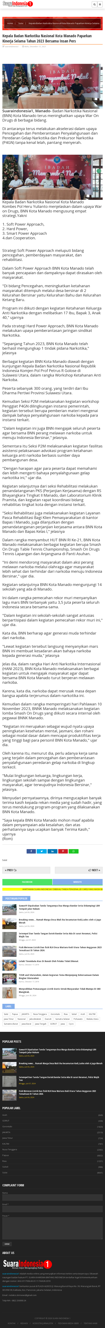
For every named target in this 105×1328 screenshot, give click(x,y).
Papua (15, 1014)
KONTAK (11, 1323)
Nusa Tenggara (40, 1014)
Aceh (83, 1014)
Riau (66, 1014)
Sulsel (74, 1014)
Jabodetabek (35, 1019)
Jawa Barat (26, 1024)
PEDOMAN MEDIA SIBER (68, 1323)
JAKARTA (25, 1014)
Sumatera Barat (11, 1024)
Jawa (63, 1024)
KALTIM (92, 1014)
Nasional (22, 1019)
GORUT (53, 1024)
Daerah (48, 1019)
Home (10, 23)
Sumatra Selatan (62, 1019)
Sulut (21, 23)
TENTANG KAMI (90, 1323)
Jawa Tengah (40, 1024)
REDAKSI (24, 1323)
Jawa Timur (9, 1019)
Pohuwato (78, 1019)
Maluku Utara (92, 1019)
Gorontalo (55, 1014)
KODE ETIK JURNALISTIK (43, 1323)
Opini (71, 1024)
